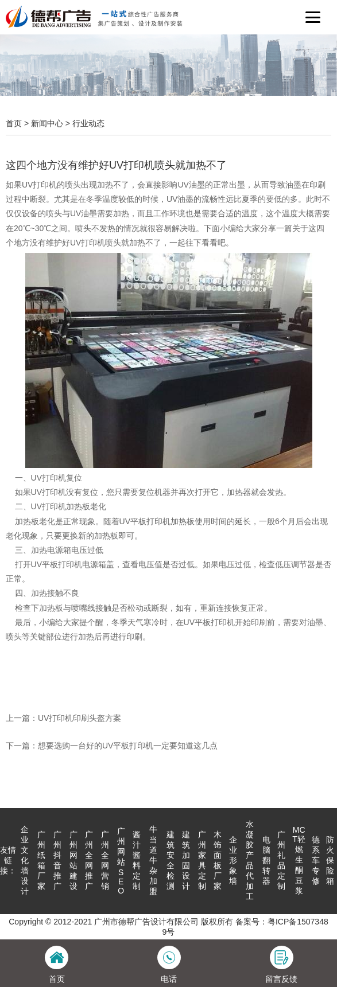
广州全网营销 (105, 860)
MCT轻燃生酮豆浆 (298, 860)
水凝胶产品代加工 (250, 860)
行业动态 (88, 123)
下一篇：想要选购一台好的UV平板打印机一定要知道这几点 (112, 745)
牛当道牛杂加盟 (153, 860)
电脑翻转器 (266, 860)
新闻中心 (47, 123)
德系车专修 (316, 860)
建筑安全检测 (170, 860)
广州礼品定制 (281, 860)
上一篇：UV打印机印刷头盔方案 (63, 718)
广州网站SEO (121, 860)
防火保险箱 (330, 860)
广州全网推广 (89, 860)
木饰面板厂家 (218, 860)
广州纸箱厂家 (41, 860)
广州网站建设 (73, 860)
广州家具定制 (202, 860)
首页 (14, 123)
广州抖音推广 (57, 860)
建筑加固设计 (186, 860)
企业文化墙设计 (25, 860)
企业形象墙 (233, 860)
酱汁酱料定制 (137, 860)
